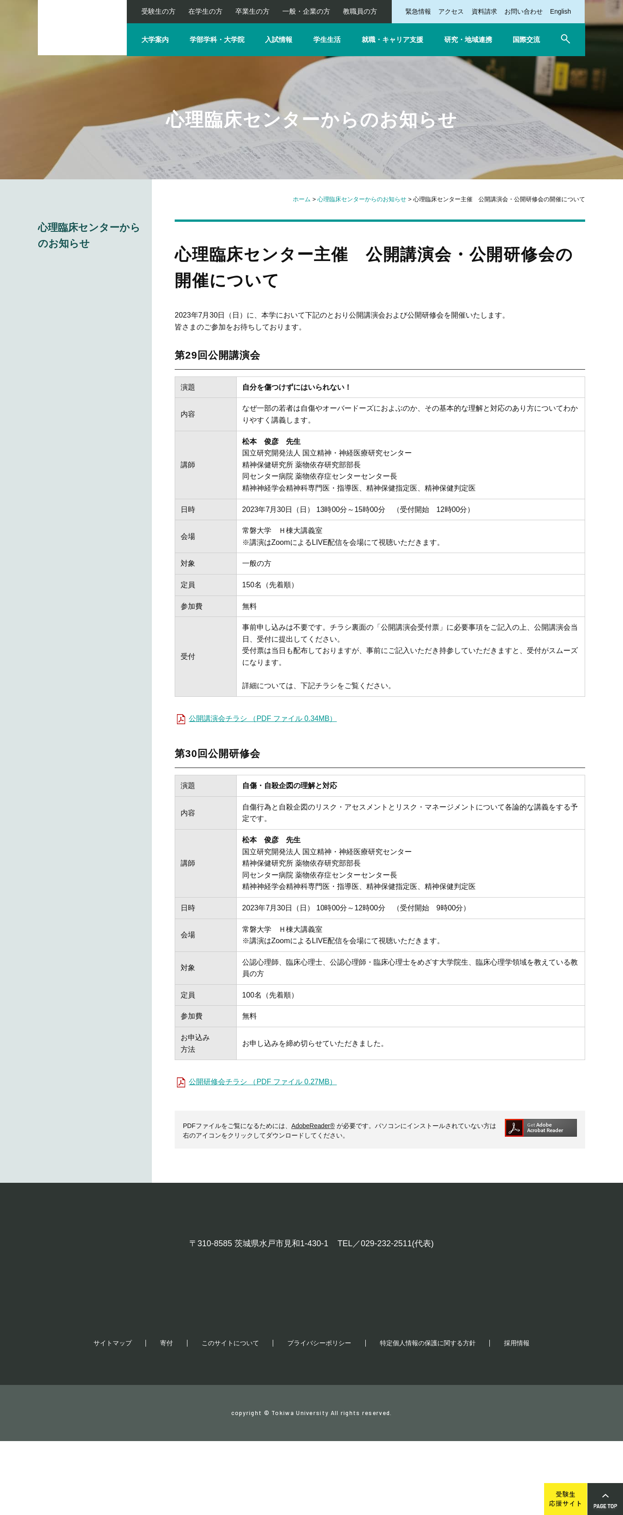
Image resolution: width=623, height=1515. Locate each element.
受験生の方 (158, 11)
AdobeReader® (313, 1125)
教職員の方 (360, 11)
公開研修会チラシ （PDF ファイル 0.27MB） (263, 1082)
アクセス (451, 11)
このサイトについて (230, 1417)
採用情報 (517, 1417)
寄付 (166, 1417)
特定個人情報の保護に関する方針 (428, 1417)
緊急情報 (418, 11)
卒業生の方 (252, 11)
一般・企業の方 (306, 11)
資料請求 (484, 11)
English (560, 11)
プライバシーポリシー (319, 1417)
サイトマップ (112, 1417)
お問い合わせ (523, 11)
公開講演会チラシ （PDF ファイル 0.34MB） (263, 718)
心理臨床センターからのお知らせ (361, 199)
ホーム (302, 199)
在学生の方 (205, 11)
